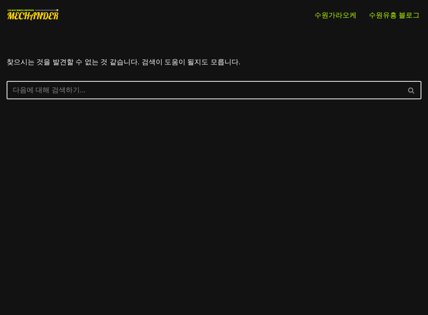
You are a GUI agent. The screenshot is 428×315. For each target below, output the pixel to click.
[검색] (204, 90)
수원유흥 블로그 (394, 15)
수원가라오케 (335, 15)
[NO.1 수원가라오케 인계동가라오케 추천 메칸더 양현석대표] (33, 15)
